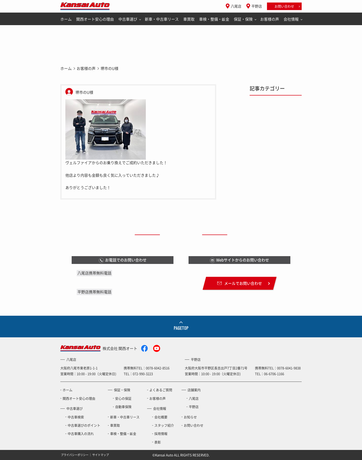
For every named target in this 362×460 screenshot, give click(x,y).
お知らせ (190, 417)
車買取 (189, 19)
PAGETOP (181, 328)
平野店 (256, 6)
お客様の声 (269, 19)
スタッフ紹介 (164, 425)
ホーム (66, 19)
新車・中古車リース (162, 19)
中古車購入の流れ (81, 433)
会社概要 (160, 417)
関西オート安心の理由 (95, 19)
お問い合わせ (284, 6)
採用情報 (160, 433)
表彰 (157, 442)
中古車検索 (76, 417)
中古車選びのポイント (84, 425)
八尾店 (236, 6)
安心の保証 (123, 398)
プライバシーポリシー (74, 455)
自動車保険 (123, 406)
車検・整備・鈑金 (214, 19)
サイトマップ (100, 455)
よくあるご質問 (160, 389)
